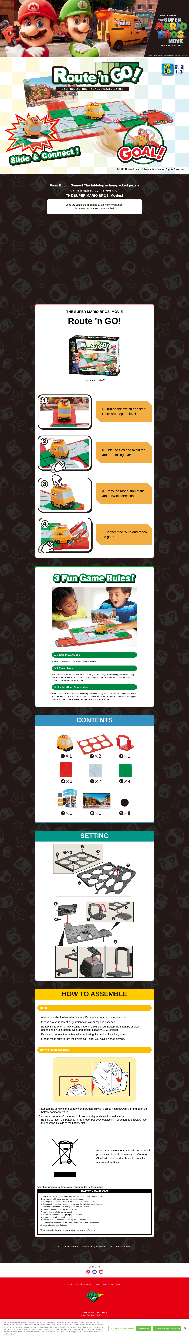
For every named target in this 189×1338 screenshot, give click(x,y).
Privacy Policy (88, 1284)
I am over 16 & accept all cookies (167, 1328)
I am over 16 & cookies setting (121, 1328)
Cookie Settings (107, 1284)
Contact (118, 1284)
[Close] (185, 1328)
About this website (74, 1284)
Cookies (97, 1284)
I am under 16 (144, 1328)
